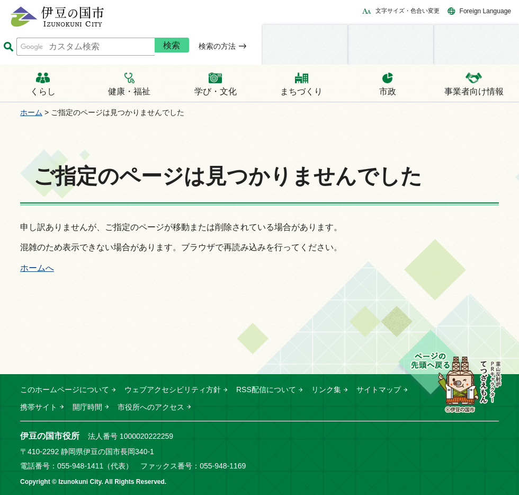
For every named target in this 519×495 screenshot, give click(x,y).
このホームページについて (64, 389)
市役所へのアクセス (151, 407)
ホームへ (37, 267)
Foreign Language (485, 11)
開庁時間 (87, 407)
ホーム (31, 112)
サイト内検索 (8, 47)
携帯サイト (38, 407)
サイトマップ (378, 389)
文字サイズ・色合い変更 (407, 10)
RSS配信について (266, 389)
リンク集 (326, 389)
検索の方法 (217, 46)
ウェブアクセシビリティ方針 (172, 389)
